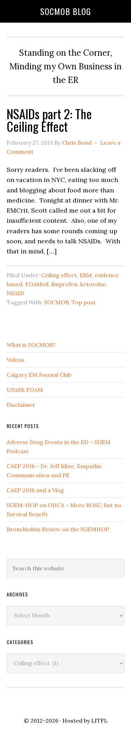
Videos (15, 359)
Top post (84, 302)
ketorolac (93, 284)
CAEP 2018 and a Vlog (35, 490)
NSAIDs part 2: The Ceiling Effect (49, 119)
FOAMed (37, 284)
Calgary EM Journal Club (39, 374)
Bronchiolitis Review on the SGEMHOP (58, 529)
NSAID (15, 293)
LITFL (99, 720)
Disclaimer (21, 404)
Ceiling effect (59, 275)
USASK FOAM (25, 389)
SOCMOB (56, 302)
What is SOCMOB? (31, 344)
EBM (86, 275)
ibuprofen (64, 284)
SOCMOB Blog (65, 11)
